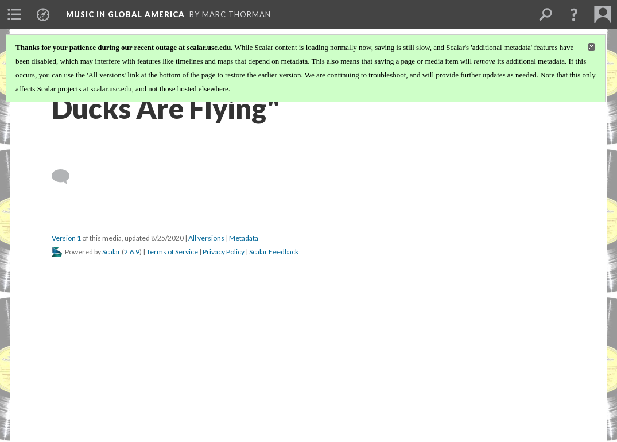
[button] (574, 14)
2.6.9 (131, 251)
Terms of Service (172, 251)
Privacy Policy (224, 251)
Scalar (111, 251)
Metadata (243, 238)
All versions (206, 238)
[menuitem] (14, 14)
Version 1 (66, 238)
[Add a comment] (66, 176)
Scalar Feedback (273, 251)
